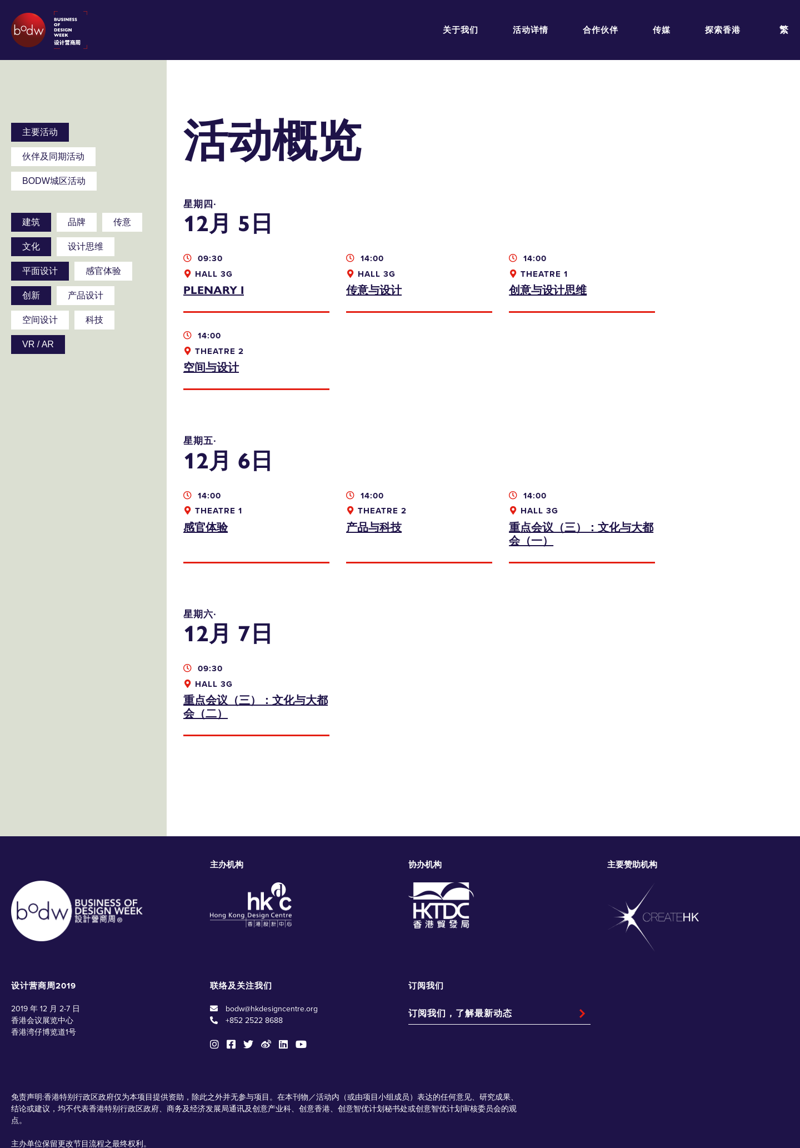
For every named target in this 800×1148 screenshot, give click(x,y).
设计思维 (85, 246)
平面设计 (40, 271)
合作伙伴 (600, 30)
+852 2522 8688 (254, 943)
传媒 (662, 30)
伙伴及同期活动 (53, 156)
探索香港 (723, 30)
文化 (31, 246)
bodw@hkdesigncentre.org (272, 931)
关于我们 (460, 30)
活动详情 (530, 30)
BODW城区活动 (54, 181)
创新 (31, 295)
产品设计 (85, 295)
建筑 (31, 222)
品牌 (77, 222)
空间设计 (40, 320)
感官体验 (103, 271)
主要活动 (40, 132)
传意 (122, 222)
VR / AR (38, 344)
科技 (94, 320)
